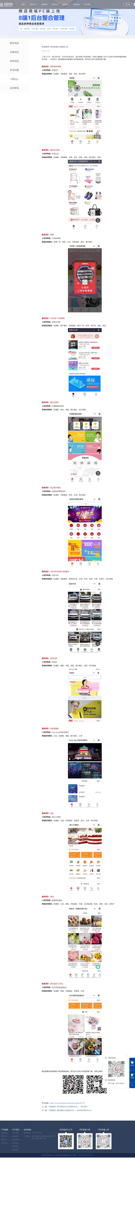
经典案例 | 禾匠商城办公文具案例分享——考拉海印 (68, 1107)
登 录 (127, 4)
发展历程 (15, 1136)
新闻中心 (66, 4)
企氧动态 (14, 52)
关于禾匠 (15, 1133)
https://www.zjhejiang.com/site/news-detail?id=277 (67, 1103)
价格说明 (44, 4)
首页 (23, 4)
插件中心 (55, 4)
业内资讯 (14, 88)
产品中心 (32, 4)
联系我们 (15, 1150)
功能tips (14, 79)
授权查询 (76, 4)
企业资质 (15, 1143)
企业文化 (15, 1146)
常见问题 (14, 70)
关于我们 (87, 4)
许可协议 (4, 1143)
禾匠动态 (14, 61)
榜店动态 (14, 43)
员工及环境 (16, 1139)
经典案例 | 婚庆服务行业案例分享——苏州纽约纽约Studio (70, 1110)
